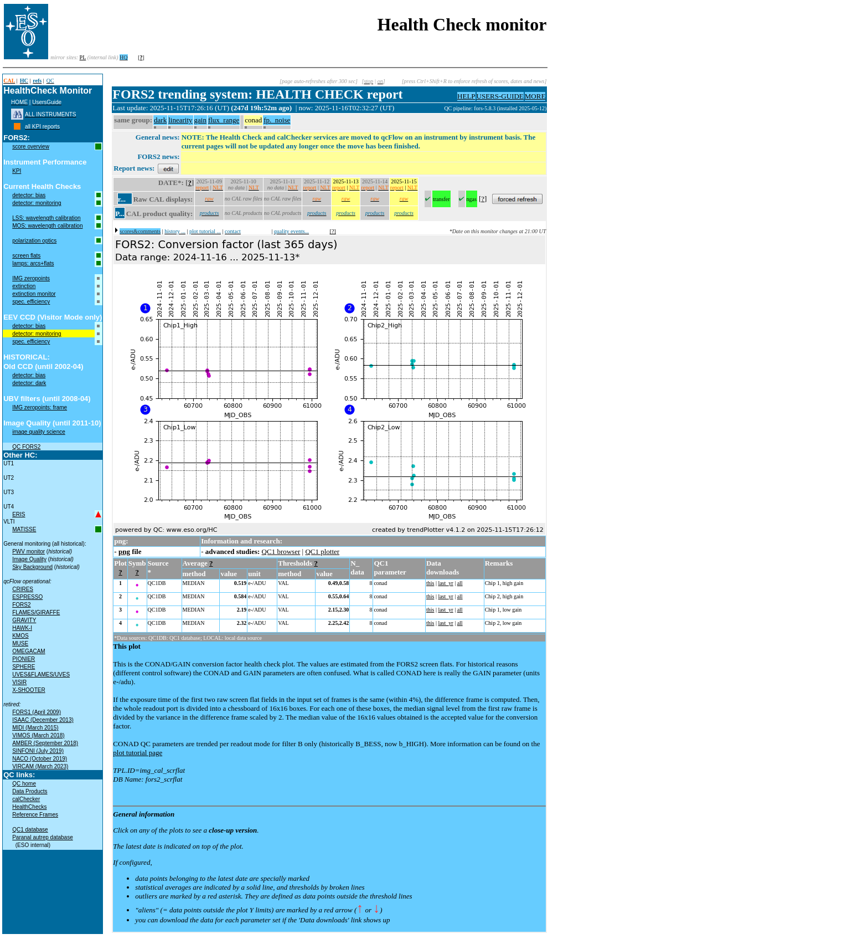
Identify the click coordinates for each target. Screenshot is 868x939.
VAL (283, 583)
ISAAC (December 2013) (43, 720)
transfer (441, 199)
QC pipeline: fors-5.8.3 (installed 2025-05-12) (495, 108)
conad (253, 120)
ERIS (18, 514)
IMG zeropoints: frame (39, 407)
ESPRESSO (27, 597)
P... (120, 213)
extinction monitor (33, 294)
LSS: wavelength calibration (46, 218)
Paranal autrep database (42, 837)
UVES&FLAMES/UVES (41, 674)
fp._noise (277, 120)
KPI (16, 171)
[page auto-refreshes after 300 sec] (319, 81)
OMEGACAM (28, 651)
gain (200, 120)
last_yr (445, 583)
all (460, 583)
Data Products (29, 791)
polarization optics (34, 241)
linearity (180, 120)
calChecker (26, 799)
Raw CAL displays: (163, 199)
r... (122, 199)
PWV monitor (28, 551)
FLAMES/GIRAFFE (36, 612)
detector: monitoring (36, 203)
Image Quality (29, 559)
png (124, 551)
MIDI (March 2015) (35, 728)
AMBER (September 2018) (45, 743)
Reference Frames (35, 815)
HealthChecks (29, 807)
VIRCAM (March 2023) (40, 766)
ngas (472, 199)
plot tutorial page (137, 752)
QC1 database (30, 830)
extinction (23, 286)
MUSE (20, 643)
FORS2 (21, 605)
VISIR (19, 682)
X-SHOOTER (28, 690)
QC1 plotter (322, 551)
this (430, 583)
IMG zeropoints (31, 278)
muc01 (436, 108)
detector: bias (28, 195)
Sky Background (32, 567)
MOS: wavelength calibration (47, 226)
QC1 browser (281, 551)
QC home (24, 784)
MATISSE (24, 529)
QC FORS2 (26, 447)
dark (160, 120)
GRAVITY (24, 620)
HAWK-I (22, 628)
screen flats (26, 256)
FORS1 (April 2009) (36, 712)
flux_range (223, 120)
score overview (30, 146)
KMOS (20, 636)
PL (83, 57)
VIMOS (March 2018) (38, 735)
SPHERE (23, 667)
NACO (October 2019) (39, 759)
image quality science (38, 432)
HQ (123, 57)
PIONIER (23, 659)
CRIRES (22, 589)
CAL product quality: (159, 213)
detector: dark (29, 383)
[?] (333, 231)
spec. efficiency (31, 302)
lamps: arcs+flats (33, 263)
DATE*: (171, 182)
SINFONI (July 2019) (38, 751)
